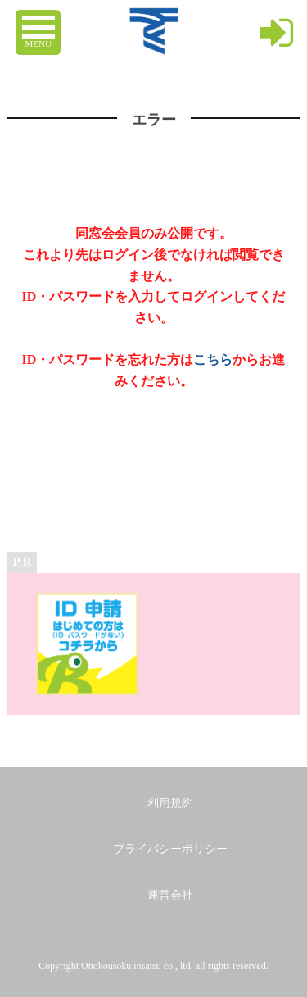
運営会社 (170, 895)
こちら (213, 359)
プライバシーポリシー (170, 849)
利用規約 (170, 803)
